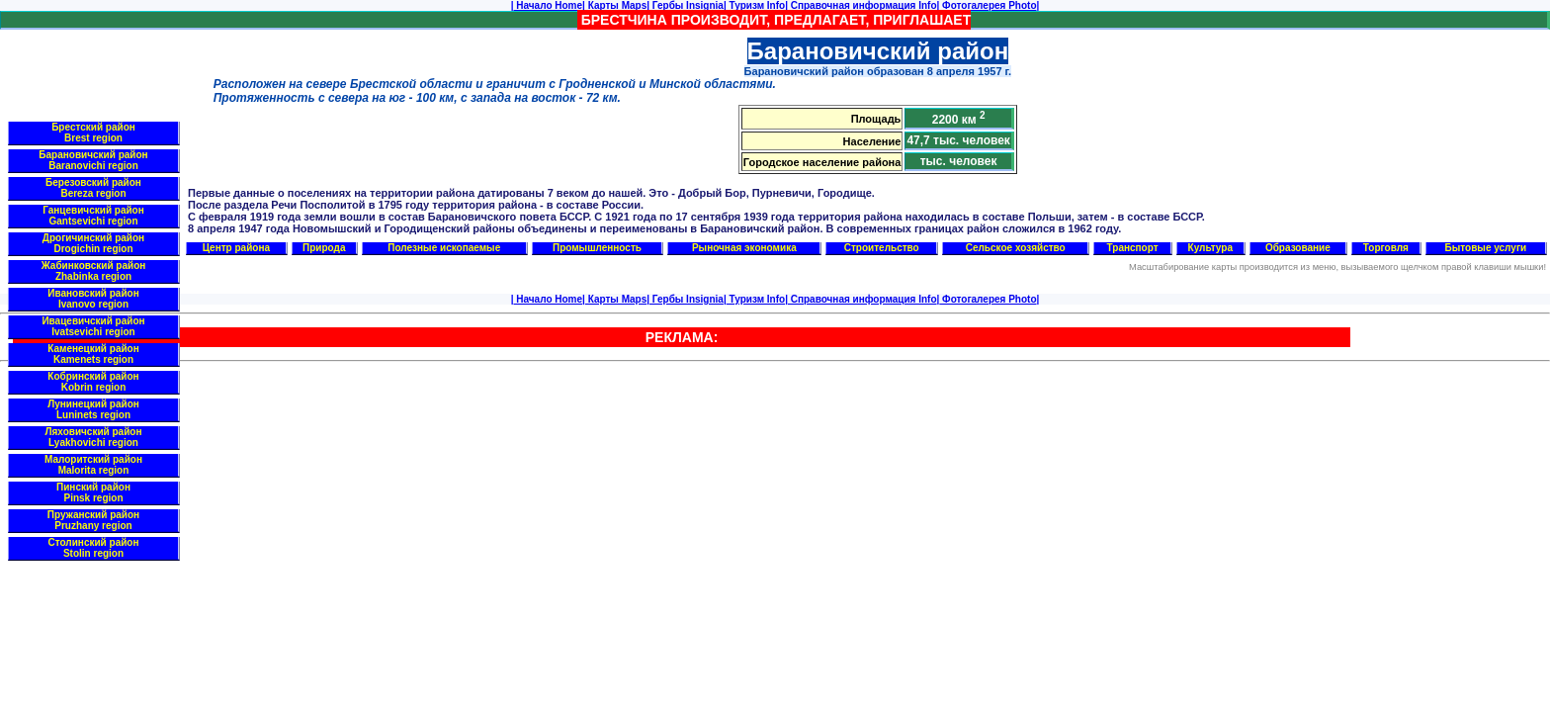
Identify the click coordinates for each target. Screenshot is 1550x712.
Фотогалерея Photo (987, 5)
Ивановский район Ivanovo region (92, 299)
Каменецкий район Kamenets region (93, 354)
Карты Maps (615, 5)
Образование (1298, 247)
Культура (1210, 247)
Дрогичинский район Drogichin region (93, 243)
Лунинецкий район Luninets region (93, 409)
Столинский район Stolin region (93, 548)
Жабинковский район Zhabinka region (94, 271)
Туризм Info (756, 5)
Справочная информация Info (862, 5)
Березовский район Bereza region (93, 188)
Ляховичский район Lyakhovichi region (93, 437)
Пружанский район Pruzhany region (93, 520)
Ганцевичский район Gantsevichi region (93, 215)
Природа (323, 247)
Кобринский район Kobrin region (92, 382)
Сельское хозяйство (1016, 247)
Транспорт (1133, 247)
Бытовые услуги (1486, 247)
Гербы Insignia (686, 5)
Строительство (881, 247)
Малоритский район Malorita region (93, 465)
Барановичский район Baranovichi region (93, 160)
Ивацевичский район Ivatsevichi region (93, 326)
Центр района (236, 247)
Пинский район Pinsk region (93, 492)
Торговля (1386, 247)
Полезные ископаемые (444, 247)
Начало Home (547, 5)
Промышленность (597, 247)
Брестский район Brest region (93, 132)
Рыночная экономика (744, 247)
